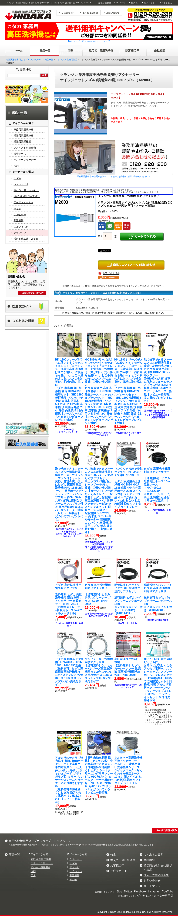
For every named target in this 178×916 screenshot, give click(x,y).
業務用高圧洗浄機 (23, 135)
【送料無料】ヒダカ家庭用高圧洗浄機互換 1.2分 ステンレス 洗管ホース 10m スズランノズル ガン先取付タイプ (69, 672)
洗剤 (16, 165)
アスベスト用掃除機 (25, 147)
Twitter (128, 891)
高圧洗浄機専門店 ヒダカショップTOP (24, 59)
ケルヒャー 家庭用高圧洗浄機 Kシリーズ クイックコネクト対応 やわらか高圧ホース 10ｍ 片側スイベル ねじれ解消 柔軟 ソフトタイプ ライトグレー (128, 770)
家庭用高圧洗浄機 (23, 129)
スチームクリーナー (42, 863)
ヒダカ (17, 178)
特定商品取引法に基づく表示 (158, 867)
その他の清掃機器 (40, 867)
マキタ (17, 208)
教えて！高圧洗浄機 (123, 860)
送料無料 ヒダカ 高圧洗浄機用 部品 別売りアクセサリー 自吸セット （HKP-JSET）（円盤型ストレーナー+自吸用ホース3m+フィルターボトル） (69, 599)
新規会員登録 (104, 3)
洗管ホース (20, 153)
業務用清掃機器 (22, 141)
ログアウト (149, 3)
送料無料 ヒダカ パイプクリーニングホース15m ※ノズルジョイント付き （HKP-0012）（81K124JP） (128, 599)
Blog (119, 891)
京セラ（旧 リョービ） (26, 190)
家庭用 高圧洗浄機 (41, 859)
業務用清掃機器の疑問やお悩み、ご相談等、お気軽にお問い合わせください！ (113, 176)
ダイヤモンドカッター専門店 (155, 895)
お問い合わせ (152, 880)
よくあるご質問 (153, 854)
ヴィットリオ (21, 184)
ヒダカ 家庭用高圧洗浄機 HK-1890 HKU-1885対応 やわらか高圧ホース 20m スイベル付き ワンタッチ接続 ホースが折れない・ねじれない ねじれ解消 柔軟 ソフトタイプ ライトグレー (128, 487)
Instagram (154, 891)
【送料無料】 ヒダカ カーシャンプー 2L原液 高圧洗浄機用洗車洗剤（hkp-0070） (127, 667)
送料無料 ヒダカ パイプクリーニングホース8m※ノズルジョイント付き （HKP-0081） (158, 597)
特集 (113, 854)
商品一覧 (49, 59)
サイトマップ (152, 886)
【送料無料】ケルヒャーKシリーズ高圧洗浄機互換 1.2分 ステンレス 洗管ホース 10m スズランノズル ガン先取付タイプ (99, 670)
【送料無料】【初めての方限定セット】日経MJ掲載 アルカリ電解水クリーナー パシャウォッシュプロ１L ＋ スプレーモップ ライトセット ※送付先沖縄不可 (158, 680)
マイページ (121, 3)
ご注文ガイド (118, 870)
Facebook (140, 891)
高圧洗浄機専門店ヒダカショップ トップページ (39, 840)
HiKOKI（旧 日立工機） (27, 196)
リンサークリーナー (25, 159)
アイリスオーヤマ (23, 202)
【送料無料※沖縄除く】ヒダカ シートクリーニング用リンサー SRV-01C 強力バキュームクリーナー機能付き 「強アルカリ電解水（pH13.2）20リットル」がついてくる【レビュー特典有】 (99, 775)
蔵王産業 (18, 220)
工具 (33, 875)
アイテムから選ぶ (40, 854)
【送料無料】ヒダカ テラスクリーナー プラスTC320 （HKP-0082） (98, 594)
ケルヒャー (20, 214)
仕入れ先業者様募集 (156, 875)
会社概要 (149, 860)
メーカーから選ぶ (79, 854)
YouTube (167, 891)
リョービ (74, 867)
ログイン (135, 3)
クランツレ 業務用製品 (66, 59)
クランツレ (20, 232)
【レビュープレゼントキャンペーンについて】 (89, 41)
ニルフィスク (21, 226)
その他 (73, 879)
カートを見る (165, 3)
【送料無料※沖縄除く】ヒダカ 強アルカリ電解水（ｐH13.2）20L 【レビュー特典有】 (69, 780)
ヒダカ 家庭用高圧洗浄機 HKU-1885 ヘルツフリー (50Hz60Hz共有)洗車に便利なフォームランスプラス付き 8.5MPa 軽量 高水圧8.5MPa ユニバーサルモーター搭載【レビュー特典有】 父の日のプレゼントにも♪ (158, 380)
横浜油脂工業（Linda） (26, 238)
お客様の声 (117, 865)
